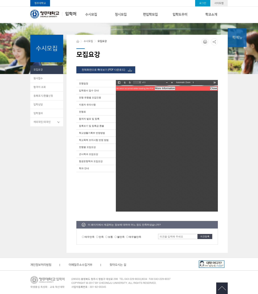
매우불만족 (135, 236)
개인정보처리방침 (40, 265)
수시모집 (91, 14)
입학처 (53, 14)
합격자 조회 (40, 87)
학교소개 (211, 14)
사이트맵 (219, 3)
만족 (101, 236)
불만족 (121, 236)
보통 (110, 236)
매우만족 (89, 236)
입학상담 (38, 104)
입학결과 (38, 113)
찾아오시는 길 (118, 265)
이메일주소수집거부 (80, 265)
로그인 (202, 3)
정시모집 (121, 14)
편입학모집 (150, 14)
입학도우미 (180, 14)
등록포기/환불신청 (43, 95)
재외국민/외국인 (42, 122)
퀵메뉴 (237, 37)
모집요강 (38, 69)
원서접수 (38, 78)
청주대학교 (40, 3)
